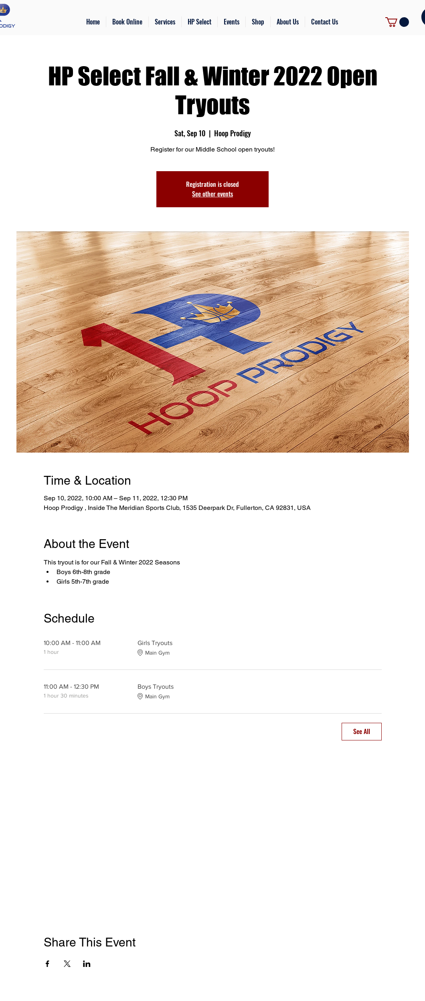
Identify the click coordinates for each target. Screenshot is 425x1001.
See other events (212, 194)
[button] (165, 21)
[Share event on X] (67, 964)
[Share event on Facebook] (47, 964)
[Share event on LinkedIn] (87, 964)
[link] (397, 22)
